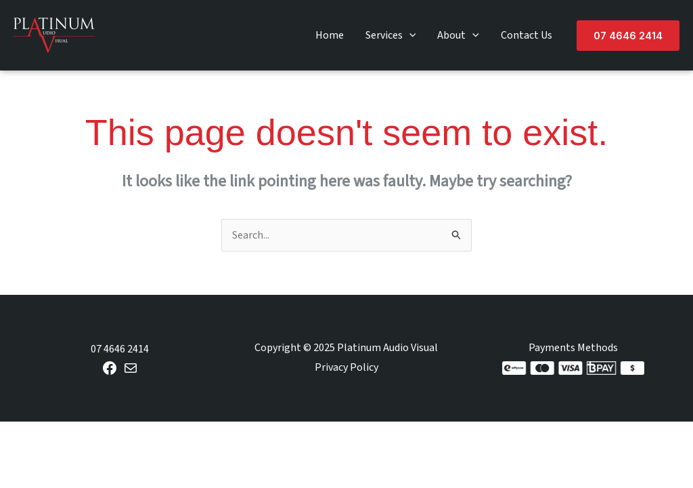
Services (390, 35)
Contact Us (526, 35)
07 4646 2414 (120, 349)
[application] (409, 35)
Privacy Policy (346, 367)
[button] (628, 35)
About (458, 35)
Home (329, 35)
